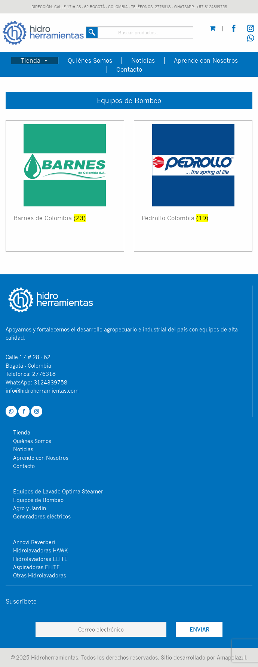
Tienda (35, 60)
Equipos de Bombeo (38, 500)
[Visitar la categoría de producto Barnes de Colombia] (65, 186)
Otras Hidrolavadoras (39, 575)
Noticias (143, 60)
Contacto (129, 69)
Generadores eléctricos (42, 516)
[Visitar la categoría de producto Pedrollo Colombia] (193, 186)
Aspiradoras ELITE (36, 567)
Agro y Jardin (29, 508)
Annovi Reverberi (34, 542)
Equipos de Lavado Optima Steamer (58, 491)
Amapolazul (231, 657)
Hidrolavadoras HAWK (40, 550)
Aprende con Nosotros (206, 60)
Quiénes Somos (90, 60)
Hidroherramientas (54, 657)
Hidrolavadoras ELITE (40, 558)
